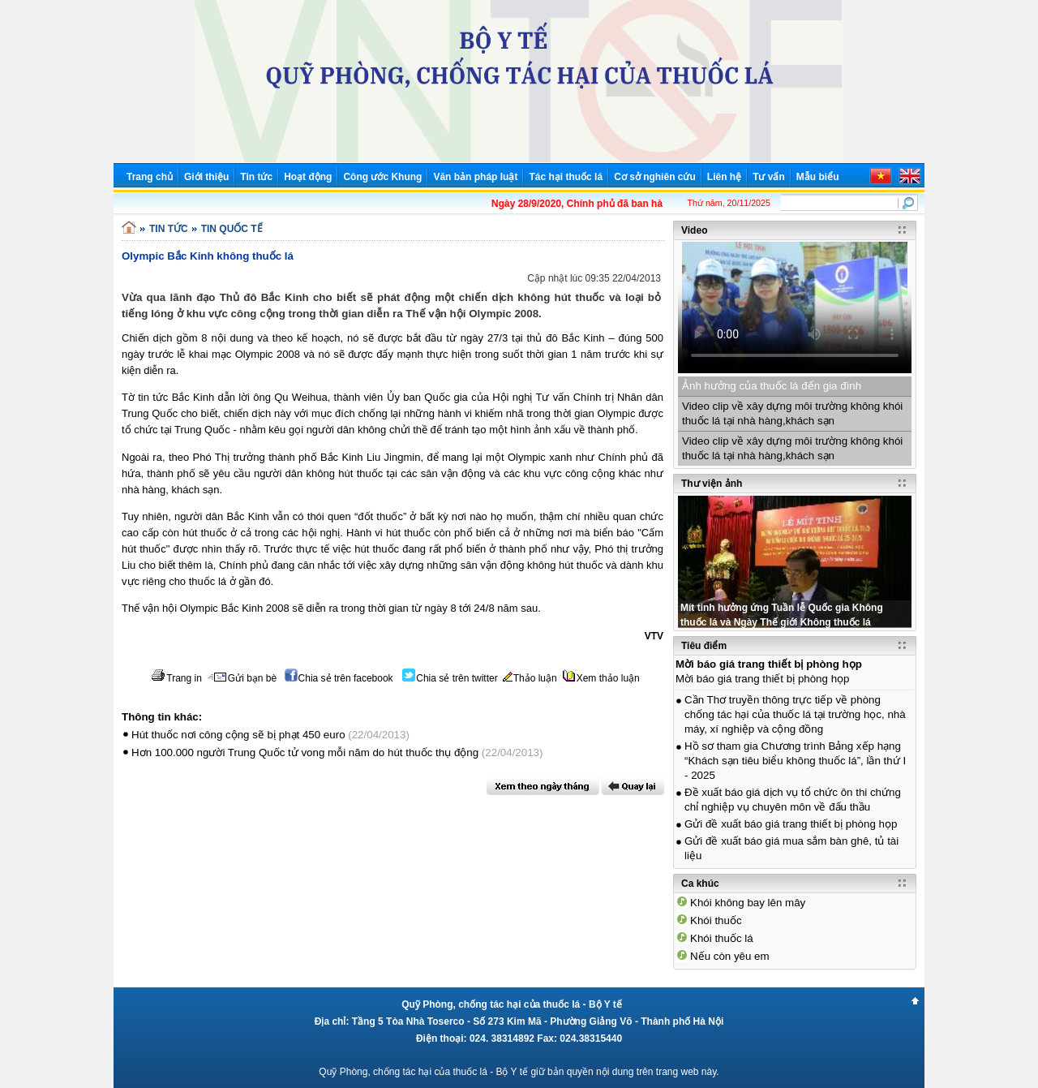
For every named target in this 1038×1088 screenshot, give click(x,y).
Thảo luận (530, 678)
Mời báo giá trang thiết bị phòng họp (769, 664)
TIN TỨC (168, 228)
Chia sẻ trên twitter (449, 678)
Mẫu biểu (817, 177)
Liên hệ (724, 177)
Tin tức (256, 177)
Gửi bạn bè (242, 678)
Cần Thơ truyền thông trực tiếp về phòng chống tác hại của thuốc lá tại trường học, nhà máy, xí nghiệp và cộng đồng (795, 714)
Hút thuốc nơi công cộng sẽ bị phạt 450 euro (238, 735)
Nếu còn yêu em (730, 956)
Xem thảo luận (601, 678)
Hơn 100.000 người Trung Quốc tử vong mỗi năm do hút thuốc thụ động (304, 752)
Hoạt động (308, 177)
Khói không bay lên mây (747, 903)
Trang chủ (150, 177)
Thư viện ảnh (711, 483)
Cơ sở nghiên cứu (655, 177)
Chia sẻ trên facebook (339, 678)
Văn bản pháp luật (475, 177)
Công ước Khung (382, 177)
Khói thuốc (716, 920)
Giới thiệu (206, 177)
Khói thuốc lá (721, 938)
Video (694, 230)
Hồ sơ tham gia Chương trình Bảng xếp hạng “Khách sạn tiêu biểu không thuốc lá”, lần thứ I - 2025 (795, 760)
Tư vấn (769, 177)
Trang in (176, 678)
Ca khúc (700, 883)
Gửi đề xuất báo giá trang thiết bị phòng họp (790, 824)
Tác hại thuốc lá (566, 177)
